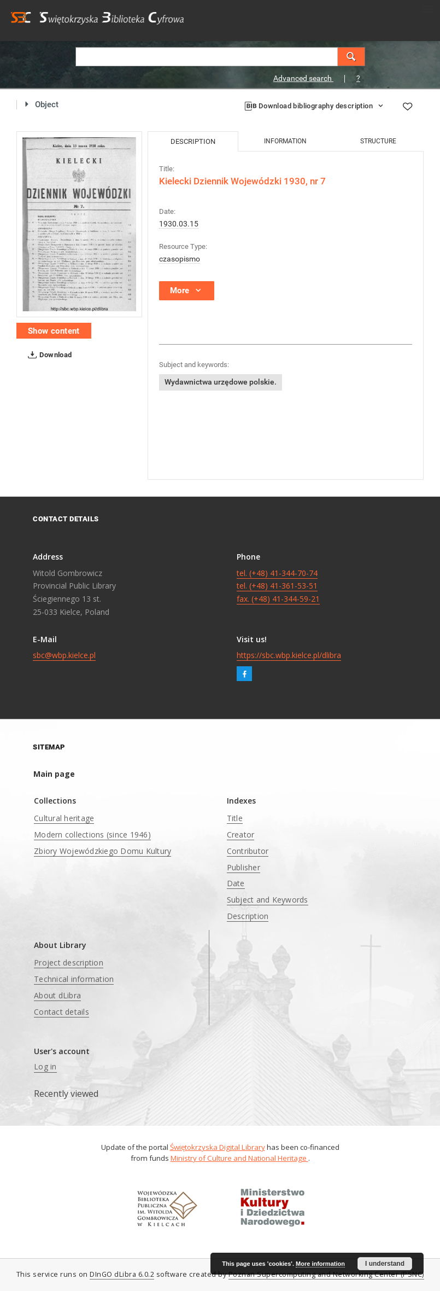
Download (48, 355)
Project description (68, 962)
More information (320, 1263)
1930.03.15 (178, 223)
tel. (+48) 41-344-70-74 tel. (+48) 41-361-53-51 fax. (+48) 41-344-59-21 (278, 586)
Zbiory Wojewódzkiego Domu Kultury (102, 851)
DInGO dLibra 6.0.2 (122, 1274)
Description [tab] (193, 141)
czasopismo (179, 258)
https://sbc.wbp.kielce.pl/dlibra (289, 655)
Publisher (243, 867)
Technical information (74, 979)
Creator (241, 834)
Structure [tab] (378, 141)
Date (236, 883)
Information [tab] (285, 141)
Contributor (248, 851)
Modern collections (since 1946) (92, 834)
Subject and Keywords (267, 899)
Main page (54, 774)
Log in (45, 1066)
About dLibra (57, 995)
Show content (54, 331)
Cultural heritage (64, 818)
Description (248, 916)
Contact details (61, 1012)
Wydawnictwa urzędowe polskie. (221, 381)
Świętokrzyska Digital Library (217, 1147)
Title (235, 818)
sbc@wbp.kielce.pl (64, 655)
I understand (384, 1263)
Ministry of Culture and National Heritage (239, 1158)
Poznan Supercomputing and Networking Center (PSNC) (326, 1274)
